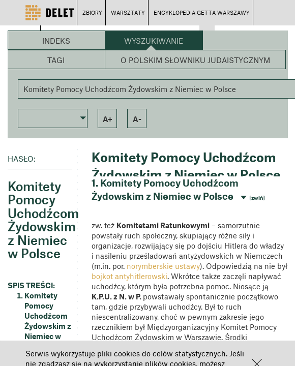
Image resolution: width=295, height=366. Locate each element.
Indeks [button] (56, 40)
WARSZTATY (128, 12)
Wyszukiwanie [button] (153, 40)
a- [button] (137, 119)
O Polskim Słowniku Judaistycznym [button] (195, 60)
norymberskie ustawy (163, 265)
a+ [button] (107, 119)
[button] (52, 117)
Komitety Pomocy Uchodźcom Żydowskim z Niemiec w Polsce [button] (47, 321)
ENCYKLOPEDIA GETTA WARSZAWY (202, 12)
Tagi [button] (56, 60)
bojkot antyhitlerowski (129, 276)
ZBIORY (92, 12)
